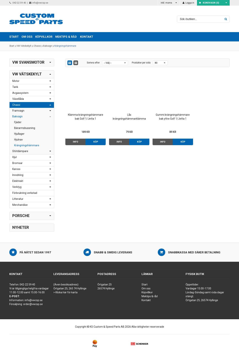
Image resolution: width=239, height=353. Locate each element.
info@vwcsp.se (38, 3)
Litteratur (17, 198)
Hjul (14, 157)
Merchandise (20, 204)
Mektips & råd (150, 296)
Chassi (37, 46)
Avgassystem (20, 92)
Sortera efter (93, 62)
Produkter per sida (141, 62)
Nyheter (20, 227)
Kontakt (86, 36)
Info (75, 140)
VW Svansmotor (28, 62)
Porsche (21, 215)
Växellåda (18, 98)
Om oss (146, 288)
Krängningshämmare (65, 46)
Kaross (16, 169)
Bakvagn (47, 46)
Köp (94, 140)
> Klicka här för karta (65, 292)
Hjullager (19, 133)
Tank (15, 86)
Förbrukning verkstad (24, 192)
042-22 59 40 (17, 3)
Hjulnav (18, 139)
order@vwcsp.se (33, 304)
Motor (15, 80)
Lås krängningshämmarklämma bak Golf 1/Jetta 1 (126, 115)
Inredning (17, 175)
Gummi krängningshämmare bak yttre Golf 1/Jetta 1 (168, 115)
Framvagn (18, 110)
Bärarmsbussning (24, 127)
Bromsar (17, 163)
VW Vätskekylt (23, 46)
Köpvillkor (147, 292)
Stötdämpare (20, 151)
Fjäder (17, 122)
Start (11, 46)
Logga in (188, 3)
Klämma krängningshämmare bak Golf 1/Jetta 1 (85, 115)
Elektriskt (17, 180)
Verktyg (16, 186)
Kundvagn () (209, 3)
